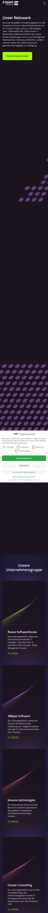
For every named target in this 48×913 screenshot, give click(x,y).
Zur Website (13, 652)
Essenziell (8, 447)
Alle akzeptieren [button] (24, 458)
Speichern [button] (24, 465)
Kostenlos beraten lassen (17, 55)
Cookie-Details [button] (12, 479)
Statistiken (23, 447)
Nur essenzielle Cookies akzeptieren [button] (24, 472)
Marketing (38, 447)
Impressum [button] (36, 479)
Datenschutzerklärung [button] (25, 479)
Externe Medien (23, 451)
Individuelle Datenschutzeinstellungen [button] (24, 476)
